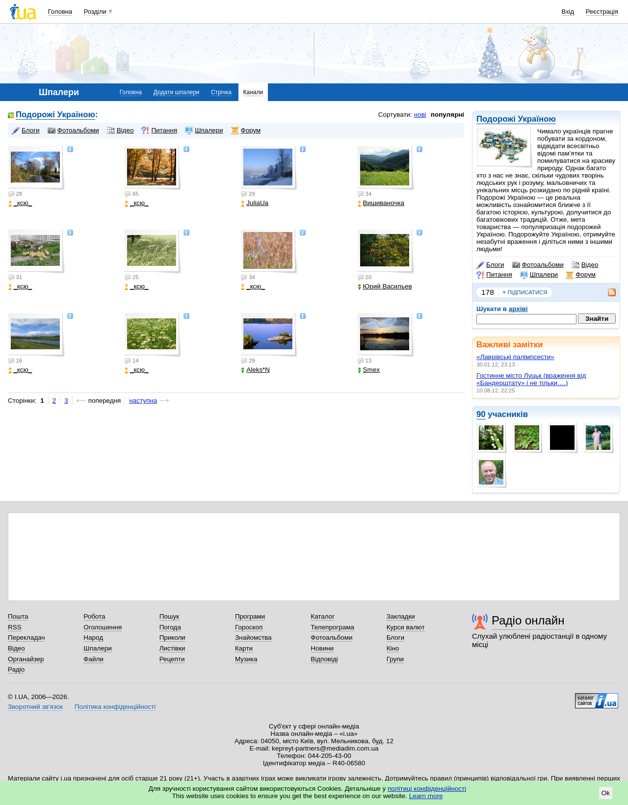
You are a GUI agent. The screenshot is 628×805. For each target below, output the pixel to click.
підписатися (525, 292)
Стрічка (221, 92)
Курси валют (406, 627)
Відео (585, 265)
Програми (250, 616)
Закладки (401, 616)
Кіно (393, 648)
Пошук (169, 616)
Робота (94, 616)
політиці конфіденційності (427, 788)
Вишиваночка (381, 203)
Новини (322, 648)
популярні (447, 114)
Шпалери (539, 275)
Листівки (172, 648)
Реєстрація (602, 11)
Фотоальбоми (538, 265)
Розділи (95, 11)
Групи (395, 659)
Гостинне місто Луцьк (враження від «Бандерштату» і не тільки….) (531, 379)
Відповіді (324, 659)
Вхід (568, 11)
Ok (606, 793)
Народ (93, 637)
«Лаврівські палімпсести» (515, 357)
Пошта (18, 616)
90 (481, 414)
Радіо (16, 669)
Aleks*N (255, 369)
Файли (93, 659)
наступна (143, 400)
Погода (170, 627)
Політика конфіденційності (115, 706)
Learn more (426, 796)
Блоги (490, 265)
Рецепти (172, 659)
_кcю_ (20, 203)
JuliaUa (254, 203)
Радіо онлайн (528, 620)
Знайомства (253, 637)
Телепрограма (332, 627)
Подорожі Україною (516, 119)
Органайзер (26, 659)
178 (487, 292)
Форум (581, 275)
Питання (494, 275)
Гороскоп (248, 627)
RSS (15, 627)
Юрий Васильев (385, 286)
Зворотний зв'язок (35, 706)
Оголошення (102, 627)
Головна (60, 11)
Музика (246, 659)
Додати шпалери (176, 92)
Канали (253, 92)
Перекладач (26, 637)
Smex (369, 369)
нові (420, 114)
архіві (518, 308)
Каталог (323, 616)
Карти (244, 648)
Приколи (172, 637)
